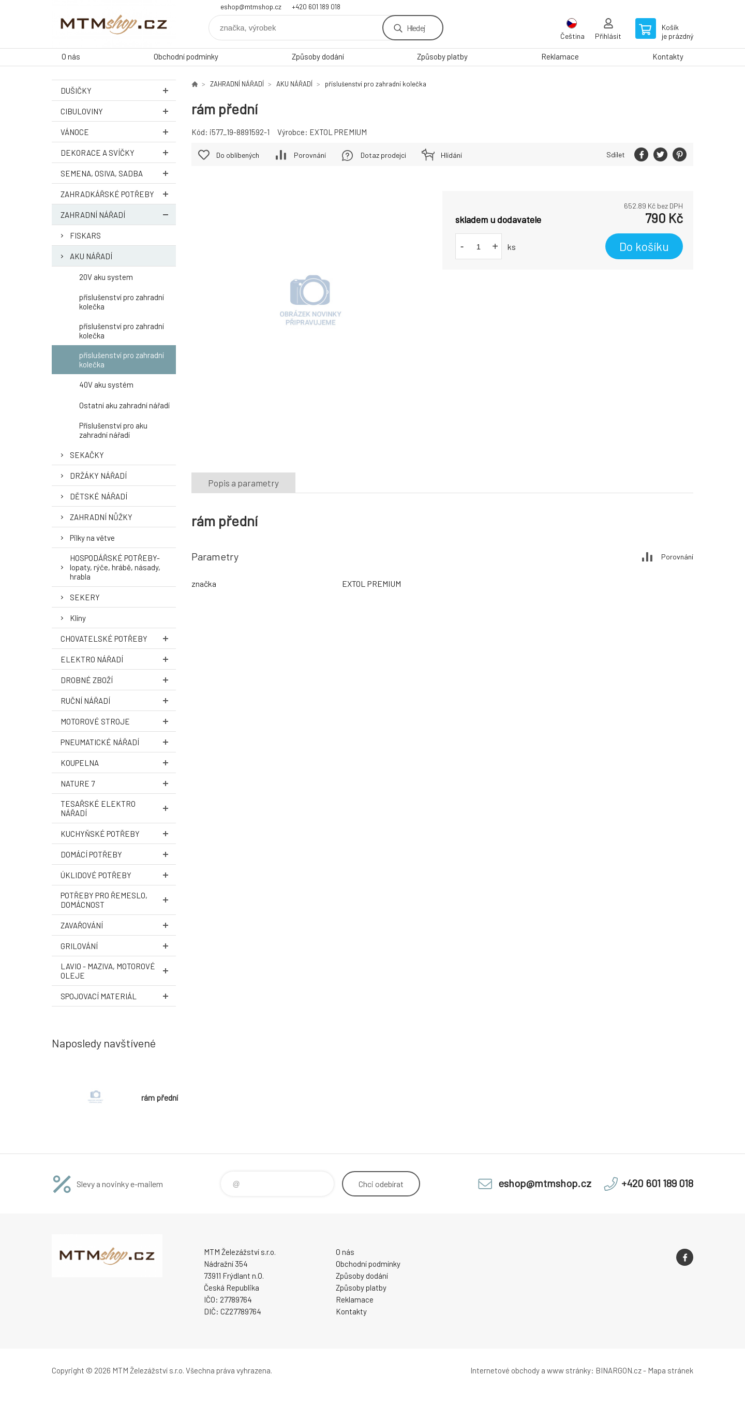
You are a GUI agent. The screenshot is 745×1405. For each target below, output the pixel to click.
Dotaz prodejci (383, 155)
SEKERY (85, 597)
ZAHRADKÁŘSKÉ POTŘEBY (118, 194)
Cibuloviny (118, 111)
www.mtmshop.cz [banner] (114, 24)
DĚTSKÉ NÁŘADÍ (98, 496)
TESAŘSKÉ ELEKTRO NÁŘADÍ (118, 808)
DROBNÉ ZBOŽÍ (118, 680)
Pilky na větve (92, 537)
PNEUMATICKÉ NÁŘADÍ (118, 742)
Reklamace (560, 56)
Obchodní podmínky (186, 56)
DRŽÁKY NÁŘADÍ (98, 475)
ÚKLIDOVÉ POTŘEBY (118, 875)
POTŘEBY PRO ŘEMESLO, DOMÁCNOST (118, 899)
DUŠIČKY (118, 90)
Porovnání (310, 155)
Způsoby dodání (318, 56)
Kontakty (667, 56)
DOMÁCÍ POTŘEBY (118, 854)
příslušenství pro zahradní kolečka (121, 301)
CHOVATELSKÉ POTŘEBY (118, 638)
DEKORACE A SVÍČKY (118, 152)
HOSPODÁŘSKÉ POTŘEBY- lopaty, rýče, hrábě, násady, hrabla (115, 567)
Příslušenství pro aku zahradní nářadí (113, 430)
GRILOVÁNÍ (118, 946)
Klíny (78, 618)
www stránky (569, 1370)
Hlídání (451, 155)
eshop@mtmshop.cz (250, 7)
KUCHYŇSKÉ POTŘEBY (118, 833)
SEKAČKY (87, 455)
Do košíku (644, 246)
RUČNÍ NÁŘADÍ (118, 700)
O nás (71, 56)
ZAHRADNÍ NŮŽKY (101, 517)
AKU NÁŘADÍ (91, 256)
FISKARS (85, 235)
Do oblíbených (237, 155)
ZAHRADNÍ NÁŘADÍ (118, 214)
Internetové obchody (505, 1370)
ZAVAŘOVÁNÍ (118, 925)
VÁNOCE (118, 132)
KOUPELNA (118, 762)
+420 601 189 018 (316, 7)
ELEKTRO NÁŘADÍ (118, 659)
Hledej (416, 28)
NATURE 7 (118, 783)
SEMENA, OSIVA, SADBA (118, 173)
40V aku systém (106, 384)
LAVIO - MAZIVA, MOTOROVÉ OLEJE (118, 970)
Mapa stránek (670, 1370)
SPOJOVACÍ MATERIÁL (118, 996)
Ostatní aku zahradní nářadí (124, 405)
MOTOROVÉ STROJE (118, 721)
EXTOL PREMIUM (338, 132)
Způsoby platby (442, 56)
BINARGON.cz (618, 1370)
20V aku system (106, 277)
